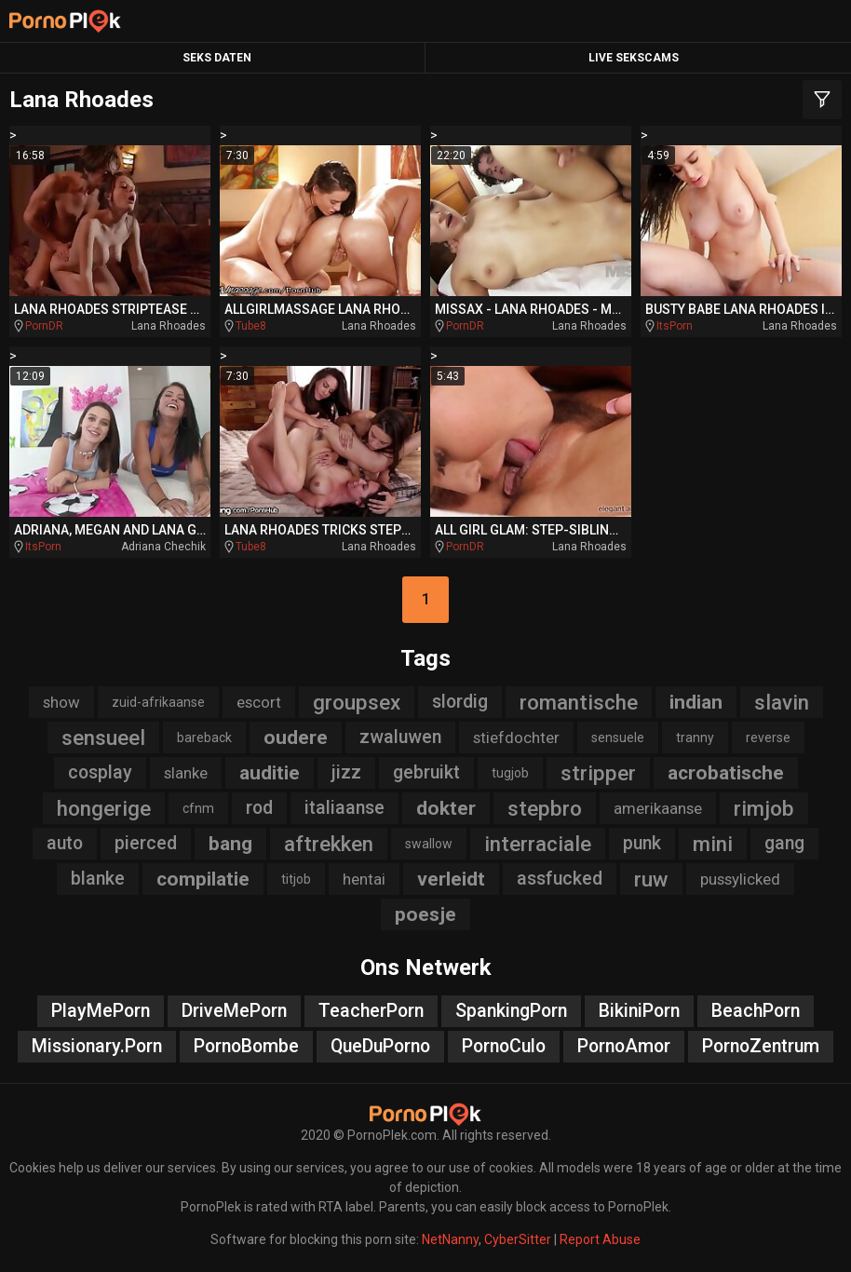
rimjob (764, 808)
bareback (204, 737)
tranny (695, 737)
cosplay (100, 772)
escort (258, 702)
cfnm (198, 808)
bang (230, 843)
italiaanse (344, 808)
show (61, 702)
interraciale (537, 844)
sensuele (617, 737)
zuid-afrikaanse (158, 702)
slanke (186, 773)
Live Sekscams (633, 57)
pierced (146, 843)
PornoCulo (504, 1046)
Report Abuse (600, 1239)
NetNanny (450, 1239)
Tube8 (251, 325)
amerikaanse (658, 808)
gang (784, 843)
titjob (296, 879)
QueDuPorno (380, 1046)
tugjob (510, 772)
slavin (781, 702)
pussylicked (740, 879)
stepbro (544, 808)
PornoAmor (623, 1046)
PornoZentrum (760, 1046)
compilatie (203, 879)
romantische (579, 702)
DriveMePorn (234, 1011)
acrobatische (726, 773)
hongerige (104, 808)
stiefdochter (516, 737)
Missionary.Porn (97, 1046)
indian (696, 702)
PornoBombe (246, 1046)
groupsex (356, 702)
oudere (295, 737)
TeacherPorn (371, 1011)
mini (713, 844)
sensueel (103, 737)
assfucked (559, 878)
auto (65, 843)
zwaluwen (400, 737)
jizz (346, 772)
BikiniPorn (639, 1011)
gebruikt (426, 772)
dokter (446, 808)
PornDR (44, 325)
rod (259, 808)
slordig (460, 701)
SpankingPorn (511, 1011)
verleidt (451, 879)
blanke (98, 878)
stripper (598, 773)
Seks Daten (216, 57)
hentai (364, 879)
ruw (651, 879)
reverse (768, 737)
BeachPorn (755, 1011)
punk (642, 843)
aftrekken (328, 844)
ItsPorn (674, 325)
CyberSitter (517, 1239)
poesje (425, 914)
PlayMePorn (100, 1011)
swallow (429, 843)
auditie (269, 773)
